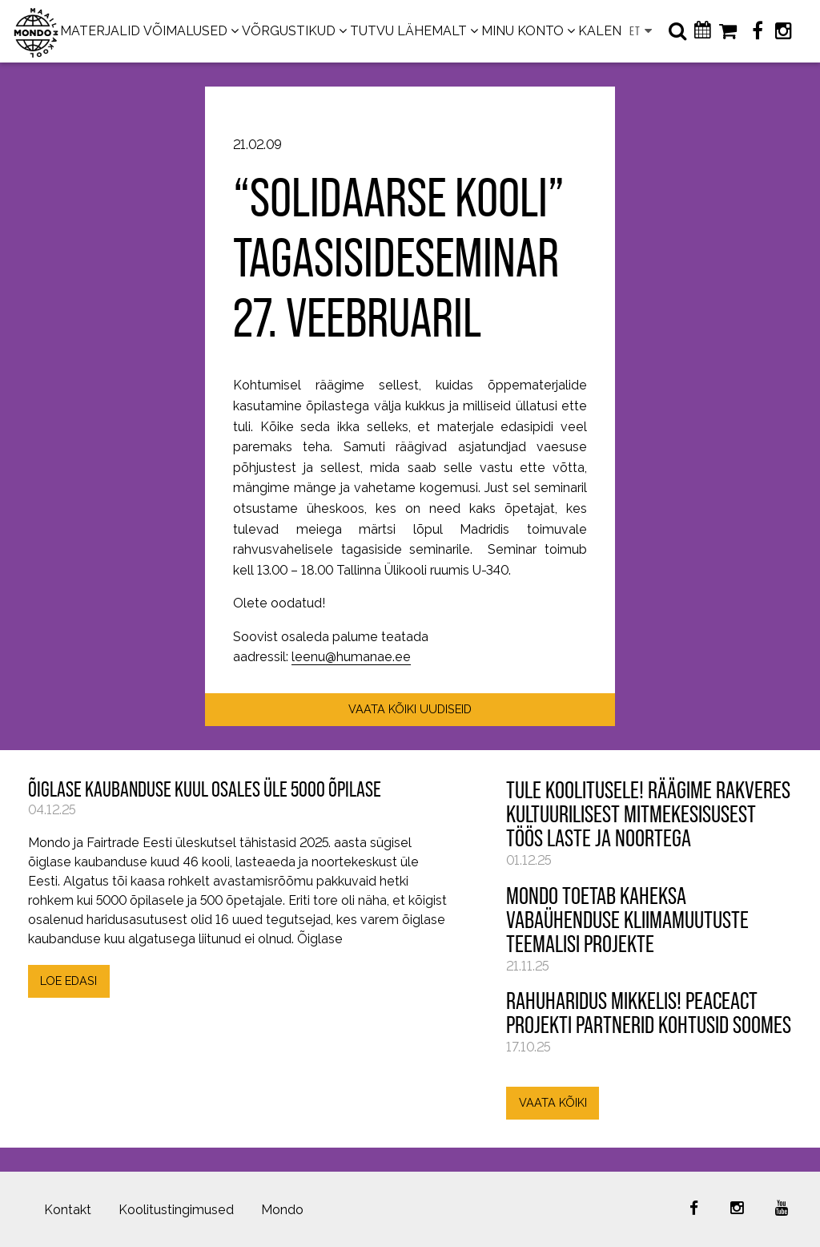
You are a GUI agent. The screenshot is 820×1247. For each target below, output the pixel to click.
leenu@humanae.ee (351, 656)
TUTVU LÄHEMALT (408, 30)
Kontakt (67, 1209)
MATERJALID (100, 30)
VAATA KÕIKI (553, 1102)
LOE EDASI (68, 980)
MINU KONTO (522, 30)
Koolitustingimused (176, 1209)
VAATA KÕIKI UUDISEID (410, 709)
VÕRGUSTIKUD (289, 30)
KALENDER (613, 30)
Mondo (282, 1209)
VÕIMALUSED (185, 30)
